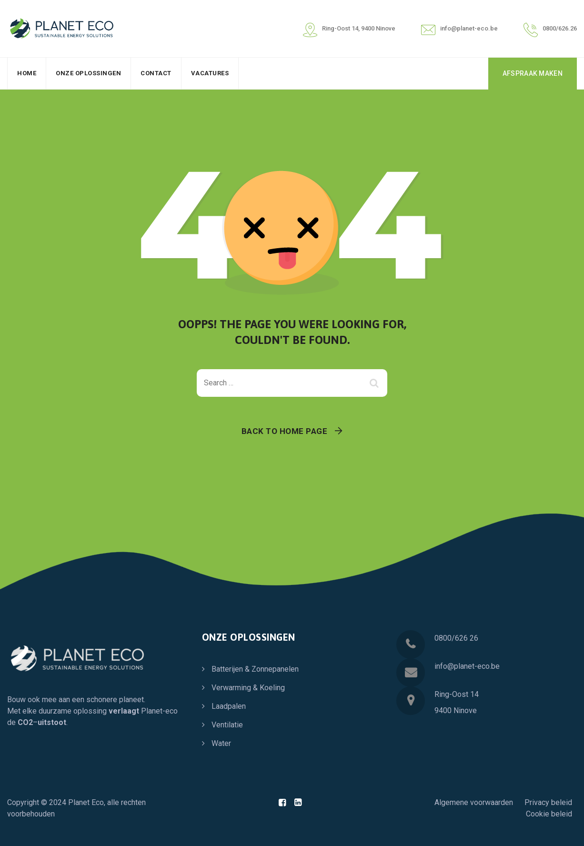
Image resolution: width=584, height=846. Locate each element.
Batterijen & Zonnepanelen (255, 669)
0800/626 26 (456, 638)
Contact (156, 73)
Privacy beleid (548, 802)
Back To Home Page (285, 431)
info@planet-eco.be (467, 666)
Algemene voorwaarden (473, 802)
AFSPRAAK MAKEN (533, 73)
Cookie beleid (549, 813)
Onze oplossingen (88, 73)
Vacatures (210, 73)
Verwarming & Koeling (248, 687)
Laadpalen (228, 706)
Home (26, 73)
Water (221, 743)
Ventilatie (227, 724)
